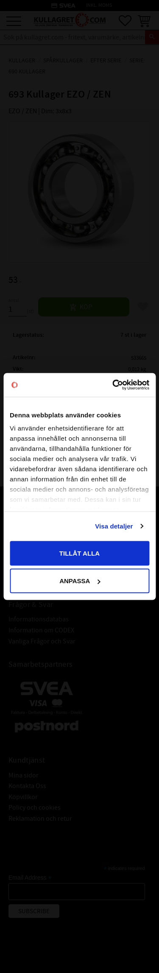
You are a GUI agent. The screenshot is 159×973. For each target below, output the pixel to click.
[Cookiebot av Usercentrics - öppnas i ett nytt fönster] (113, 385)
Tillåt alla (79, 552)
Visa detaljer (114, 526)
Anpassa (79, 580)
